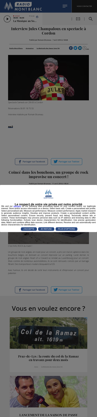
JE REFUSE (46, 229)
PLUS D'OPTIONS (66, 229)
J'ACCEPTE (28, 229)
